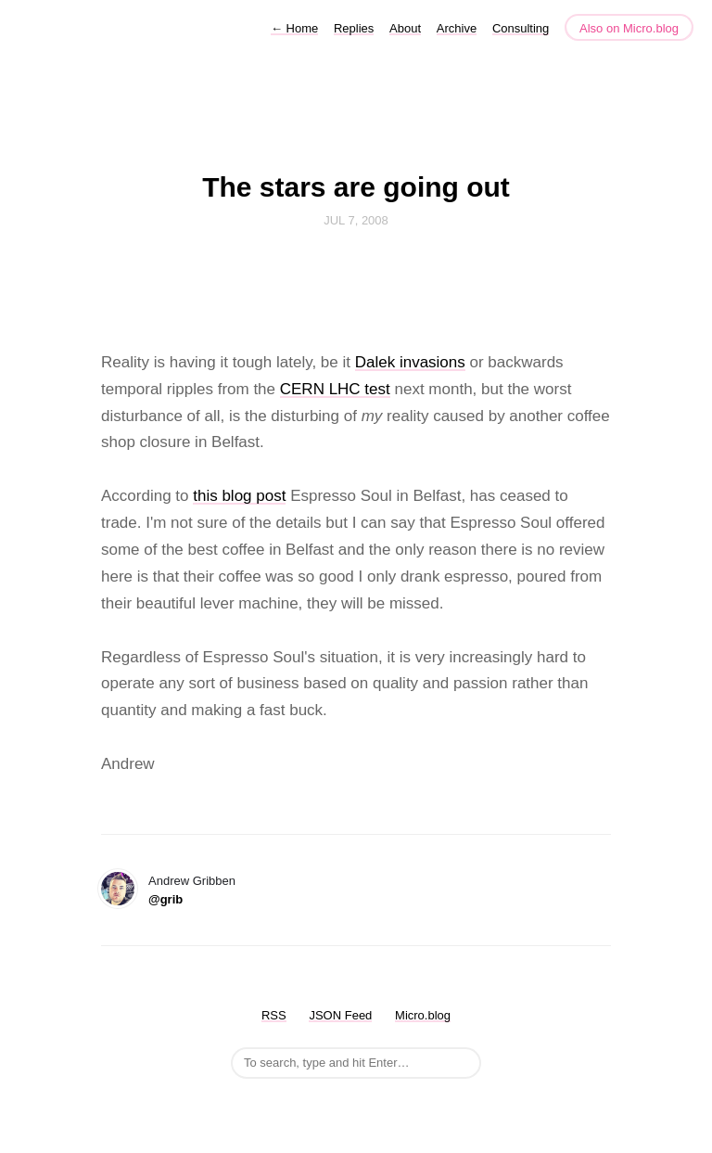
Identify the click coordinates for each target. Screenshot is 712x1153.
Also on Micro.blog (629, 28)
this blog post (239, 496)
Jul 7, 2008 (356, 220)
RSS (273, 1015)
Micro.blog (423, 1015)
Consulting (520, 28)
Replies (354, 28)
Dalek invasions (410, 362)
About (405, 28)
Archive (457, 28)
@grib (165, 899)
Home (294, 28)
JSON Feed (340, 1015)
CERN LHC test (335, 389)
